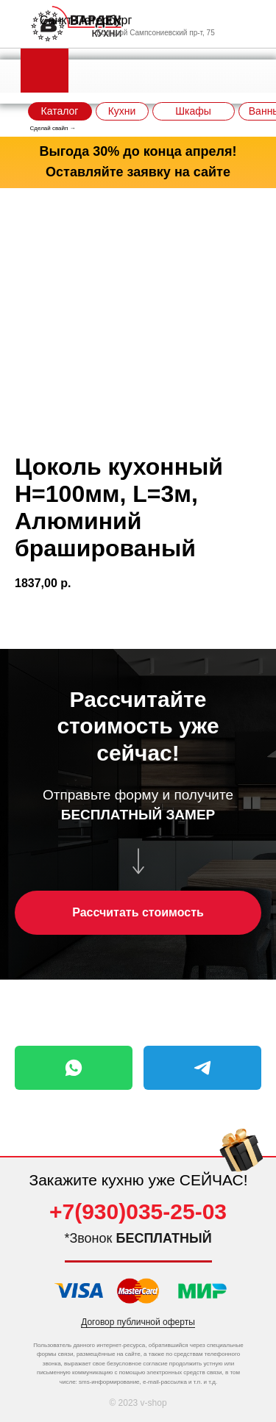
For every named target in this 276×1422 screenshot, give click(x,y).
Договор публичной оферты (138, 1322)
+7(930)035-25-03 (138, 1211)
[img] (241, 1161)
